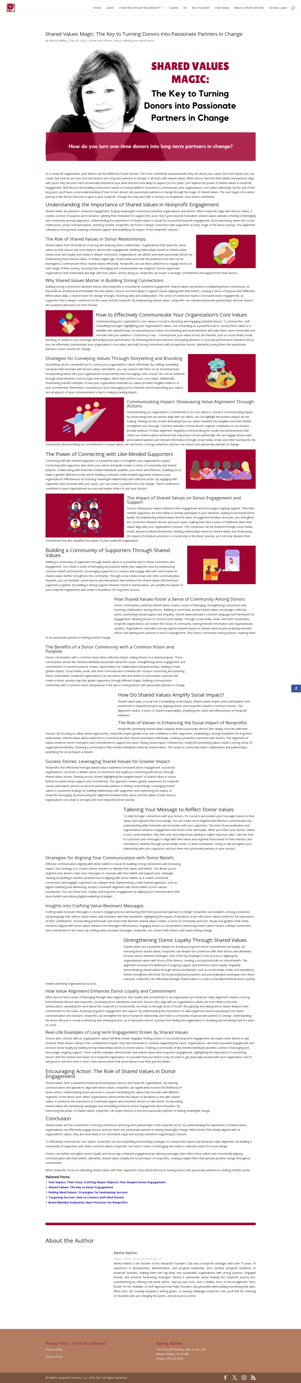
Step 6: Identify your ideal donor (134, 40)
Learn (110, 8)
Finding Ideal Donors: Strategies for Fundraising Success (88, 1192)
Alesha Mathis (58, 40)
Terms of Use (54, 1357)
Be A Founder (201, 8)
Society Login (278, 8)
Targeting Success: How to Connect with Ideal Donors (86, 1197)
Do (185, 8)
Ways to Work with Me (249, 8)
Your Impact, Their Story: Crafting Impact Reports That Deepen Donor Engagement (107, 1182)
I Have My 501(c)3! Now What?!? (139, 8)
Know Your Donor (101, 40)
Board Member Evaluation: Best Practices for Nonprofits (88, 1202)
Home (97, 8)
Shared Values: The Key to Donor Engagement (80, 1187)
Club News (222, 8)
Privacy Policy (54, 1349)
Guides (173, 8)
